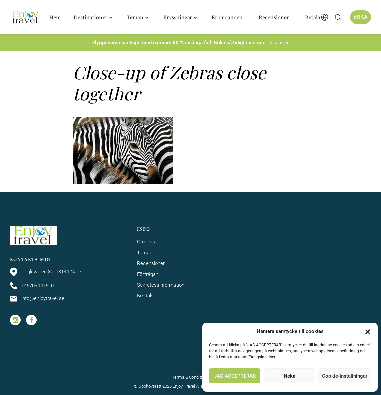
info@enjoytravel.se (37, 299)
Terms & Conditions (190, 377)
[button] (367, 331)
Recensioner (151, 263)
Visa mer (279, 43)
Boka (360, 17)
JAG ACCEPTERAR (235, 376)
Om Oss (146, 242)
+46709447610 (32, 286)
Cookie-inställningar (344, 376)
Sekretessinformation (160, 285)
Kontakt (145, 295)
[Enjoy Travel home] (26, 17)
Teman (144, 253)
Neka (289, 376)
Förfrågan (147, 274)
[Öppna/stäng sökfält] (338, 17)
